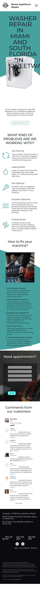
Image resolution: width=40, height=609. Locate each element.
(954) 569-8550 (20, 538)
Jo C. (11, 463)
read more (12, 437)
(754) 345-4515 (9, 538)
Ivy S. (11, 490)
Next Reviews (18, 503)
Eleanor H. (13, 440)
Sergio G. (12, 428)
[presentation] (20, 387)
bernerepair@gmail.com (16, 579)
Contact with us (20, 123)
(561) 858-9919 (32, 538)
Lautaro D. (13, 477)
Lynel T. (12, 453)
